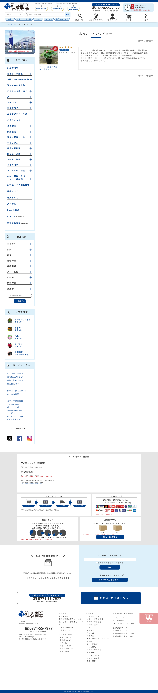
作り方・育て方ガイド (17, 391)
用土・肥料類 (14, 148)
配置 (19, 255)
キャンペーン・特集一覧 (123, 613)
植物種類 (19, 266)
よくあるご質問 (65, 634)
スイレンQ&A (65, 646)
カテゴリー (19, 244)
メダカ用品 (12, 165)
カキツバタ (12, 108)
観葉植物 (11, 131)
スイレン (48, 19)
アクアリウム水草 (24, 19)
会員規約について (120, 630)
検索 (67, 14)
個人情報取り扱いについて (124, 636)
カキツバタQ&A (66, 648)
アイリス (90, 636)
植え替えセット (14, 384)
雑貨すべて (12, 197)
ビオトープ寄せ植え (17, 91)
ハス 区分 (19, 271)
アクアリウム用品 (16, 170)
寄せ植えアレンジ (15, 377)
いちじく (11, 216)
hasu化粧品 (13, 210)
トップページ (11, 25)
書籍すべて (12, 191)
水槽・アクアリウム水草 (18, 79)
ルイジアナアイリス (17, 114)
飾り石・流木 (14, 154)
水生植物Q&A (65, 640)
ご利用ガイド (64, 630)
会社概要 (62, 613)
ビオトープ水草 (15, 74)
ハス (38, 19)
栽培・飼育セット (16, 137)
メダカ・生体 (14, 159)
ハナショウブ (14, 120)
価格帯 (19, 289)
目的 (19, 249)
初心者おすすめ (62, 19)
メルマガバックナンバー (124, 623)
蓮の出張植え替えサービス (70, 619)
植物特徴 (19, 260)
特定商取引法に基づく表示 (124, 633)
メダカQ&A (64, 651)
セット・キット (93, 655)
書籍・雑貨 (91, 661)
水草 (10, 19)
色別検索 (19, 282)
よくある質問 (13, 394)
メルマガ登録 (118, 621)
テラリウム (12, 142)
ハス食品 (11, 204)
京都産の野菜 (14, 223)
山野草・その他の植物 (18, 185)
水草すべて (12, 68)
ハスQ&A (64, 643)
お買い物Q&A (65, 637)
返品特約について (120, 628)
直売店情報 (63, 616)
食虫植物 (11, 126)
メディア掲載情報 (15, 401)
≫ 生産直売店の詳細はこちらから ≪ (33, 483)
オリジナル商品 (93, 658)
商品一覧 (89, 613)
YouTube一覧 (119, 618)
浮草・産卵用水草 (16, 85)
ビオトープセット (15, 373)
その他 (19, 277)
